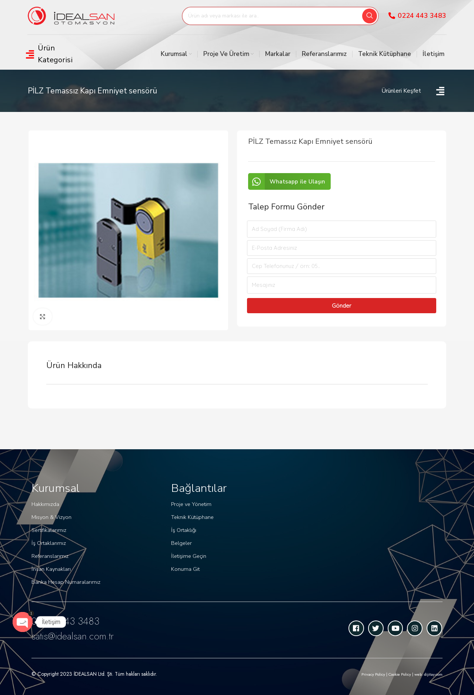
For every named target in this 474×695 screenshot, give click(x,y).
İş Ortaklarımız (48, 543)
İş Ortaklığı (183, 529)
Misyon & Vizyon (50, 518)
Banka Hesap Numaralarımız (64, 581)
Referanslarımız (49, 555)
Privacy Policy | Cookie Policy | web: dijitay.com (391, 674)
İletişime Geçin (188, 554)
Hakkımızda (44, 505)
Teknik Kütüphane (192, 516)
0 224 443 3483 (71, 620)
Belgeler (181, 541)
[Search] (280, 15)
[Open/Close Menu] (58, 54)
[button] (289, 181)
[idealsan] (376, 534)
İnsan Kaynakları (50, 568)
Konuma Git (184, 566)
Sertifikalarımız (48, 530)
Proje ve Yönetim (190, 503)
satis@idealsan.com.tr (78, 635)
